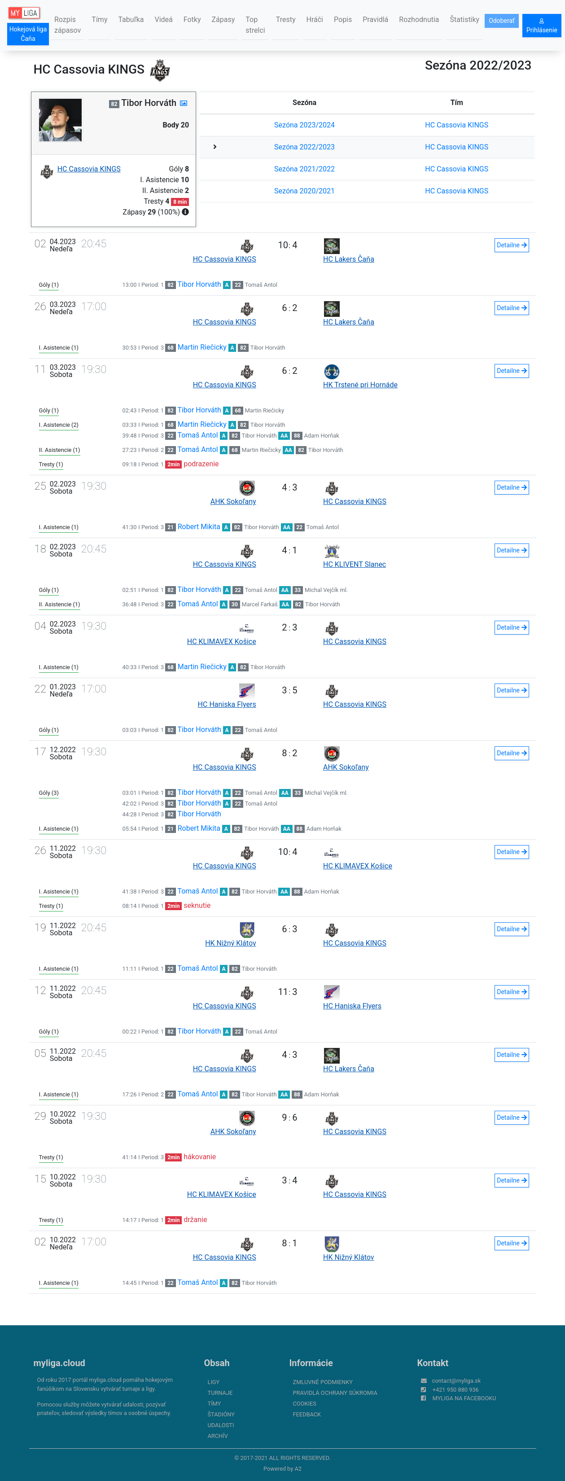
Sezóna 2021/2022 (304, 169)
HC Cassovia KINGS (456, 125)
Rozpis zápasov (67, 25)
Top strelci (255, 25)
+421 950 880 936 (456, 1389)
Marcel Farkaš (260, 604)
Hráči (315, 19)
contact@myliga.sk (456, 1380)
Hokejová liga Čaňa (28, 34)
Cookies (304, 1403)
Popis (343, 19)
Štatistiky (465, 19)
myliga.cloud (59, 1363)
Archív (218, 1436)
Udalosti (221, 1425)
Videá (164, 19)
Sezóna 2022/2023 (304, 147)
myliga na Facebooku (464, 1398)
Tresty (286, 19)
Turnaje (220, 1392)
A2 (298, 1468)
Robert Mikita (199, 526)
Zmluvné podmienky (323, 1382)
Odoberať (502, 20)
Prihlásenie (541, 26)
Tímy (99, 19)
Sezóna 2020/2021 (304, 191)
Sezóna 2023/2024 (304, 125)
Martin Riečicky (202, 347)
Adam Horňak (321, 435)
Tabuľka (131, 19)
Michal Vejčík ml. (326, 590)
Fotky (192, 19)
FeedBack (307, 1414)
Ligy (214, 1382)
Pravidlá (375, 19)
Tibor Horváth (199, 284)
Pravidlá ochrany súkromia (335, 1392)
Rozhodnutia (419, 19)
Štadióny (221, 1414)
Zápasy (223, 19)
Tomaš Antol (261, 284)
